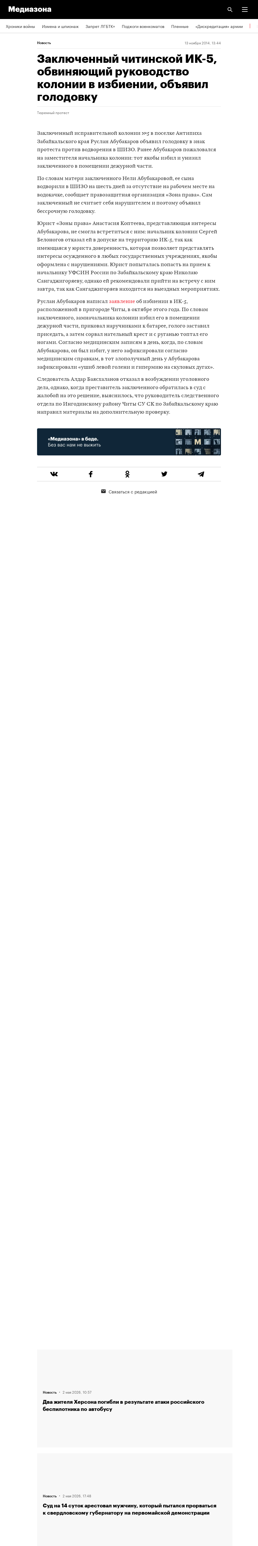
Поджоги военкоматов (143, 26)
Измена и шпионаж (60, 26)
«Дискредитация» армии (219, 26)
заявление (122, 301)
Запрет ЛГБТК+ (100, 26)
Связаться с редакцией (129, 491)
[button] (245, 9)
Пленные (179, 26)
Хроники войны (20, 26)
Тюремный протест (53, 112)
